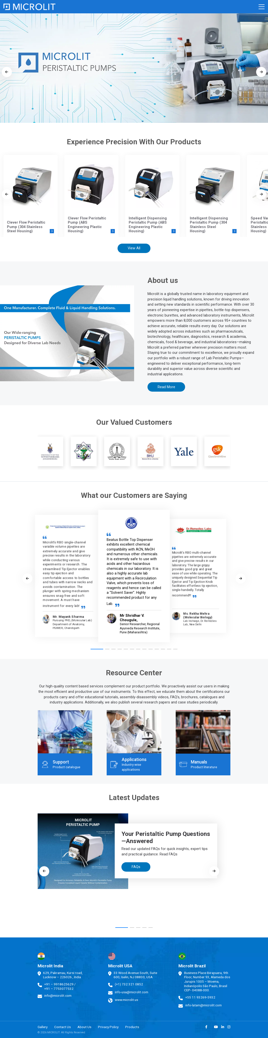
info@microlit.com (58, 995)
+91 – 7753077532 (58, 989)
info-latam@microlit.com (203, 1005)
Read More (166, 387)
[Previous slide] (7, 72)
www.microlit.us (126, 1000)
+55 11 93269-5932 (200, 997)
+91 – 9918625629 (58, 984)
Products (132, 1027)
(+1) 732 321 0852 (129, 984)
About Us (84, 1027)
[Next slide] (261, 72)
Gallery (43, 1027)
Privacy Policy (108, 1027)
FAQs (136, 867)
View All (134, 248)
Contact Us (62, 1027)
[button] (121, 927)
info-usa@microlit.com (131, 992)
